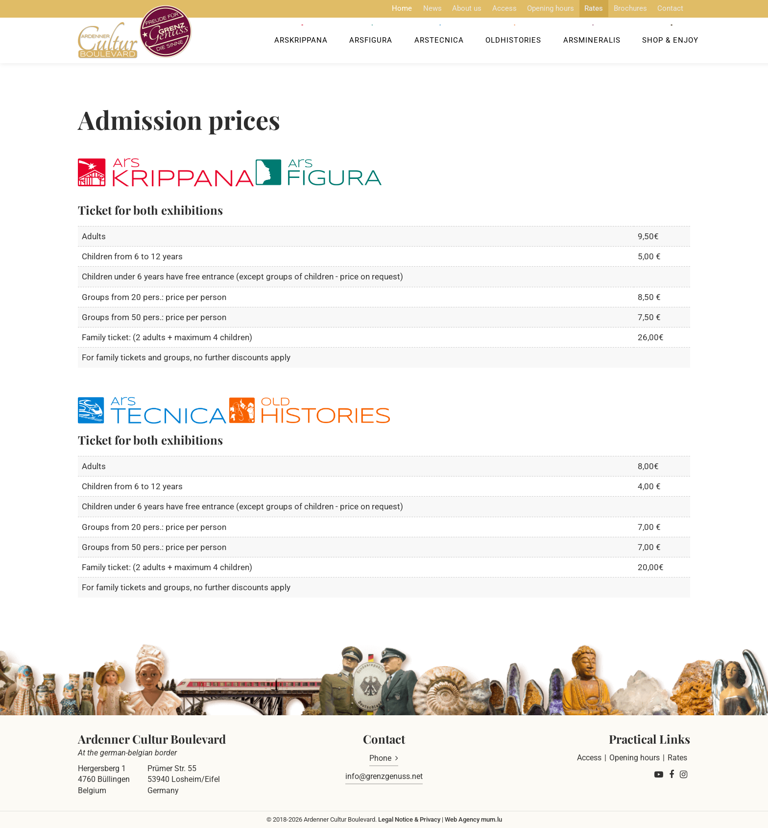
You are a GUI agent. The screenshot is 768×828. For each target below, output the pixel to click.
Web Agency (462, 819)
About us (451, 8)
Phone (380, 758)
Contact (661, 8)
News (416, 8)
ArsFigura (371, 42)
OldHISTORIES (511, 42)
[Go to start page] (138, 33)
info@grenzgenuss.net (384, 776)
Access (490, 8)
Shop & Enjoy (664, 42)
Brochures (620, 8)
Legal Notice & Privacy (409, 819)
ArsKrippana (303, 42)
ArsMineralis (587, 42)
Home (385, 8)
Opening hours (537, 8)
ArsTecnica (438, 42)
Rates (582, 8)
